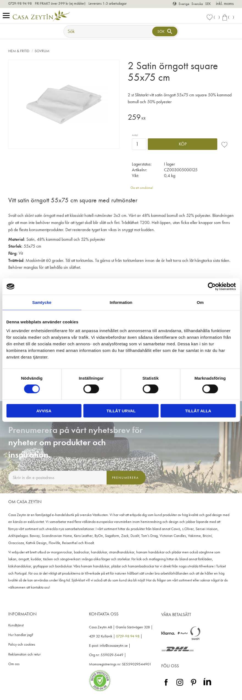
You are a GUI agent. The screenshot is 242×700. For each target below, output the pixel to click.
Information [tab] (121, 302)
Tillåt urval (120, 410)
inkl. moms (225, 3)
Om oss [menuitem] (14, 664)
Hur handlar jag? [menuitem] (20, 634)
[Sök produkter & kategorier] (108, 31)
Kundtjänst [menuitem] (16, 625)
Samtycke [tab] (41, 302)
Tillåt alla (198, 410)
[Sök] (164, 31)
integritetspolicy (77, 490)
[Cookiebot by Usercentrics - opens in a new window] (212, 286)
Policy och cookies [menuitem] (21, 644)
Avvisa (43, 410)
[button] (7, 16)
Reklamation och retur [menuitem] (24, 654)
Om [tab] (200, 302)
